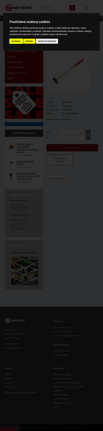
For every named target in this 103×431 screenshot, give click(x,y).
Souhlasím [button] (16, 41)
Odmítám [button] (29, 41)
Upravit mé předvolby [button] (47, 41)
